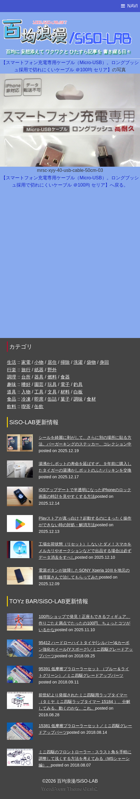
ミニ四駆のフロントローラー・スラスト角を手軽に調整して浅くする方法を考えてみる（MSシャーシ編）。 (85, 758)
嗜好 (26, 384)
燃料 (52, 376)
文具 (52, 391)
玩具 (52, 384)
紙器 (38, 369)
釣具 (78, 384)
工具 (38, 391)
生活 (11, 362)
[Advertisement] (70, 266)
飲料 (11, 406)
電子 (65, 384)
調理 (11, 376)
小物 (38, 362)
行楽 (11, 369)
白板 (78, 391)
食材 (91, 399)
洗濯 (78, 362)
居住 (52, 362)
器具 (38, 376)
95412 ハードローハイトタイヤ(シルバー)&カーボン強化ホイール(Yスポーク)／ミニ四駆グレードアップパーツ (86, 649)
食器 (65, 376)
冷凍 (26, 399)
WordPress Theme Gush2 (70, 788)
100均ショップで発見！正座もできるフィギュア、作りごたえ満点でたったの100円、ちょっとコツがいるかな (84, 623)
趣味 (11, 384)
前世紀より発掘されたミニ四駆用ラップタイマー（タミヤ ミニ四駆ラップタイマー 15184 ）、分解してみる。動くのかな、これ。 (84, 701)
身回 (104, 362)
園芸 (38, 384)
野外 (52, 369)
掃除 (65, 362)
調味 (78, 399)
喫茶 (26, 406)
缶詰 (52, 399)
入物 (26, 391)
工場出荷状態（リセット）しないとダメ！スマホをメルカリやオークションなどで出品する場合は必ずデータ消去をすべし (85, 551)
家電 (26, 362)
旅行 (26, 369)
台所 (26, 376)
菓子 (65, 399)
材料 (65, 391)
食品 (11, 399)
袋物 (91, 362)
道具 (11, 391)
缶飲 (38, 406)
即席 (38, 399)
